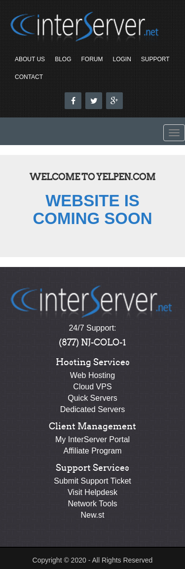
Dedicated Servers (92, 409)
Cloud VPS (92, 386)
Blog (63, 59)
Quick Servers (92, 398)
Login (121, 59)
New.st (92, 515)
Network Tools (92, 503)
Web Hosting (92, 375)
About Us (30, 59)
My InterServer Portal (92, 439)
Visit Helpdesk (92, 492)
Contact (29, 77)
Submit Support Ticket (92, 481)
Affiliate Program (93, 451)
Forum (92, 59)
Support (155, 59)
